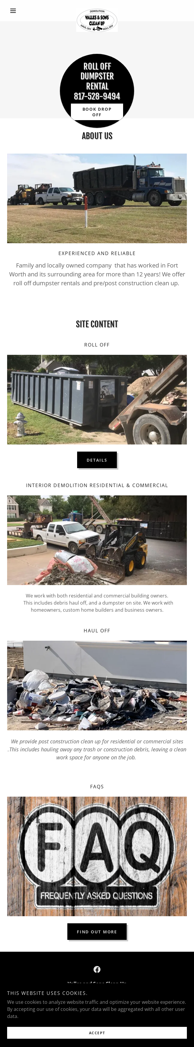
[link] (97, 10)
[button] (20, 11)
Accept (97, 1032)
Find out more (97, 932)
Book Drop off (97, 111)
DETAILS (97, 460)
